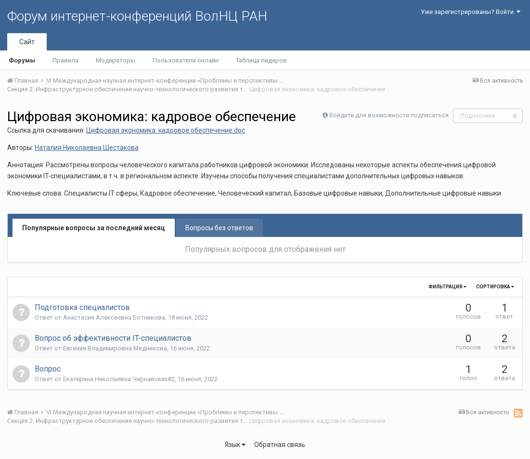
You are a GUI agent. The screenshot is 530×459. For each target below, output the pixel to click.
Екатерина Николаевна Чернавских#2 (119, 379)
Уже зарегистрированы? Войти (470, 11)
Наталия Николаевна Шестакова (87, 147)
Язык (235, 444)
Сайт (27, 42)
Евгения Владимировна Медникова (115, 348)
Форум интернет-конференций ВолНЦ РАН (137, 16)
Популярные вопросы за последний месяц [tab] (93, 228)
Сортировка (495, 286)
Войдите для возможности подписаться (389, 115)
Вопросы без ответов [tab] (219, 228)
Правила (65, 60)
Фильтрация (447, 286)
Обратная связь (279, 444)
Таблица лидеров (261, 60)
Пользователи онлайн (186, 60)
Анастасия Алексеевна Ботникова (114, 317)
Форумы (22, 60)
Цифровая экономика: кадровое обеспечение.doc (165, 130)
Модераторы (115, 60)
